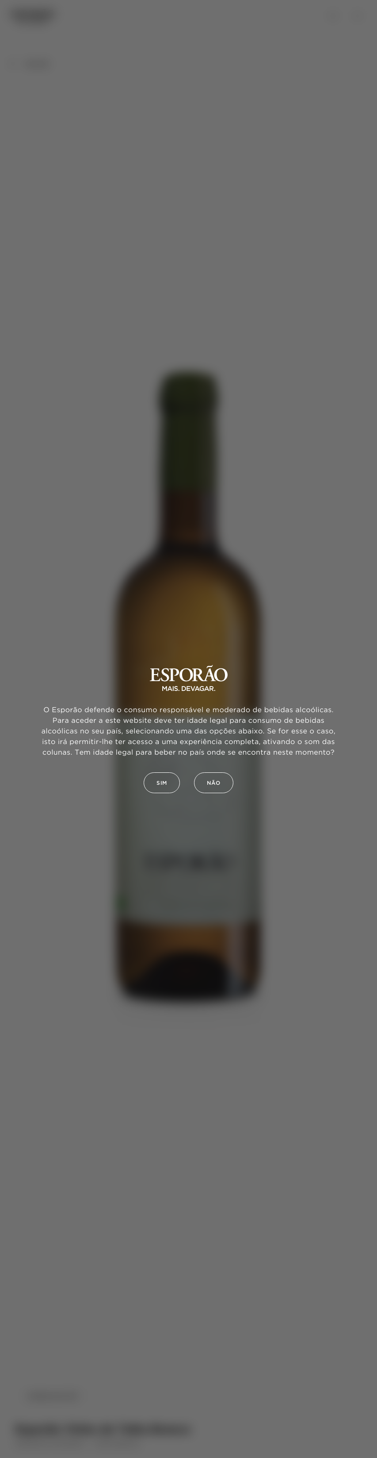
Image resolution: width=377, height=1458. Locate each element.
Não (214, 783)
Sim (161, 783)
